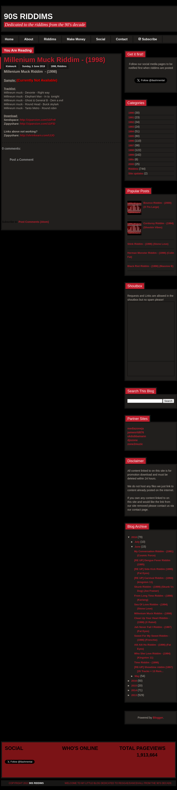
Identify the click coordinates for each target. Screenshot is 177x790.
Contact (122, 39)
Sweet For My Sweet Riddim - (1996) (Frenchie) (151, 637)
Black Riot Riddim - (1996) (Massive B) (150, 266)
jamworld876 (135, 432)
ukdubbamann (136, 436)
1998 (53, 66)
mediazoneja (135, 428)
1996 (131, 140)
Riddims (50, 39)
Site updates (135, 173)
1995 (131, 136)
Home (9, 39)
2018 (134, 537)
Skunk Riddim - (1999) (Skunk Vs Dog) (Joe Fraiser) (153, 588)
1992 (131, 122)
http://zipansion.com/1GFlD (37, 123)
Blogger (158, 717)
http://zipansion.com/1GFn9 (38, 119)
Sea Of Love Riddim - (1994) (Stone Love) (151, 606)
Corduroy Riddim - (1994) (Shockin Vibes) (158, 225)
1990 (131, 112)
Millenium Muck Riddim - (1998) (54, 59)
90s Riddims (28, 16)
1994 (131, 131)
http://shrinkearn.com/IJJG (37, 135)
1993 (131, 126)
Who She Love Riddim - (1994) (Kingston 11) (152, 655)
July (137, 541)
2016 (134, 680)
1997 (131, 145)
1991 (131, 117)
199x (131, 159)
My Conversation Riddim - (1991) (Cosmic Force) (153, 553)
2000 (131, 164)
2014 (134, 690)
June (138, 546)
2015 (134, 685)
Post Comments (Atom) (34, 221)
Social (100, 39)
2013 (134, 695)
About (28, 39)
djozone (132, 440)
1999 (131, 154)
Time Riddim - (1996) (146, 662)
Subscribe (147, 39)
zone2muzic (135, 444)
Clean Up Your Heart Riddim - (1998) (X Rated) (151, 620)
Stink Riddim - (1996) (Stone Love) (147, 243)
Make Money (76, 39)
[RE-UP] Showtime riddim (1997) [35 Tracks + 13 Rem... (153, 669)
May (137, 676)
